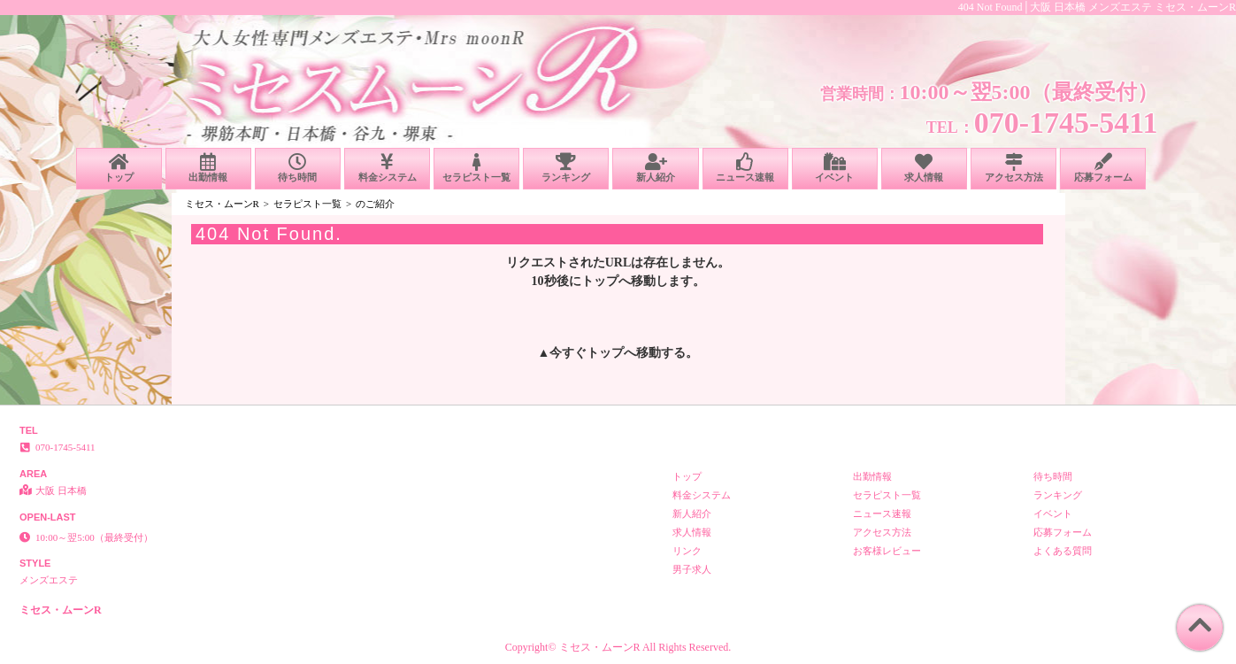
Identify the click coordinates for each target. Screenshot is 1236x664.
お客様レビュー (887, 550)
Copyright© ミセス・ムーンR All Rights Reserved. (618, 647)
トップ (119, 167)
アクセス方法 (1013, 167)
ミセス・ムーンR (222, 203)
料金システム (387, 167)
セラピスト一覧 (476, 167)
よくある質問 (1062, 550)
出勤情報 (208, 167)
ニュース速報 (745, 167)
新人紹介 (655, 167)
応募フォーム (1102, 167)
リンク (687, 550)
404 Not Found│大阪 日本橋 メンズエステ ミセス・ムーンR (1097, 7)
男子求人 (691, 569)
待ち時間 (297, 167)
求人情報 (924, 167)
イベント (834, 167)
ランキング (565, 167)
